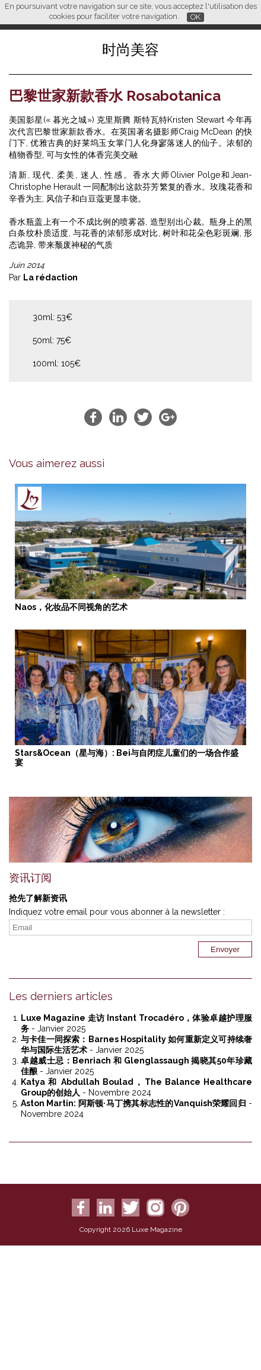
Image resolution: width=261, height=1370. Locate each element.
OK (195, 16)
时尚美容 (130, 49)
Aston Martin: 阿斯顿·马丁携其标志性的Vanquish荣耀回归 (133, 1103)
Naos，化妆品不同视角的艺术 (71, 607)
